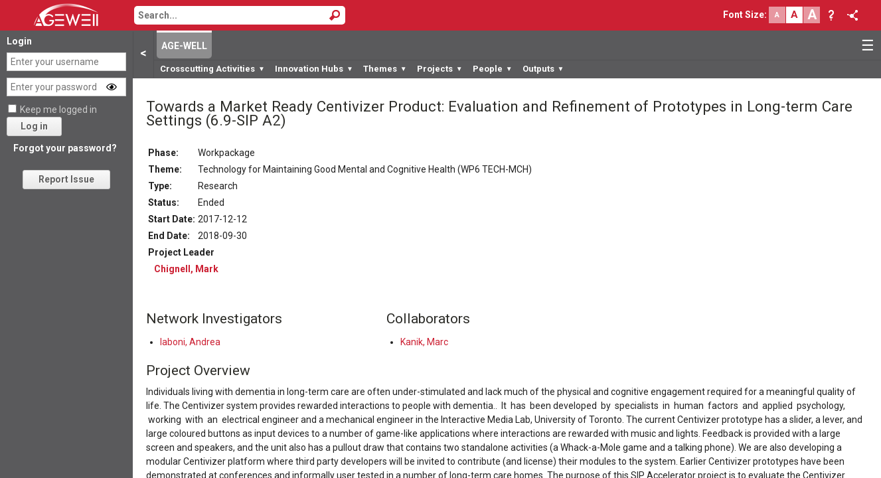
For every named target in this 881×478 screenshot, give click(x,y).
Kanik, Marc (424, 342)
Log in (34, 126)
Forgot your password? (65, 148)
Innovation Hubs (314, 69)
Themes (385, 69)
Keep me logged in (58, 109)
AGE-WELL (184, 45)
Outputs (543, 69)
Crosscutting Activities (212, 69)
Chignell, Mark (186, 269)
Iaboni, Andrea (190, 342)
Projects (440, 69)
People (493, 69)
